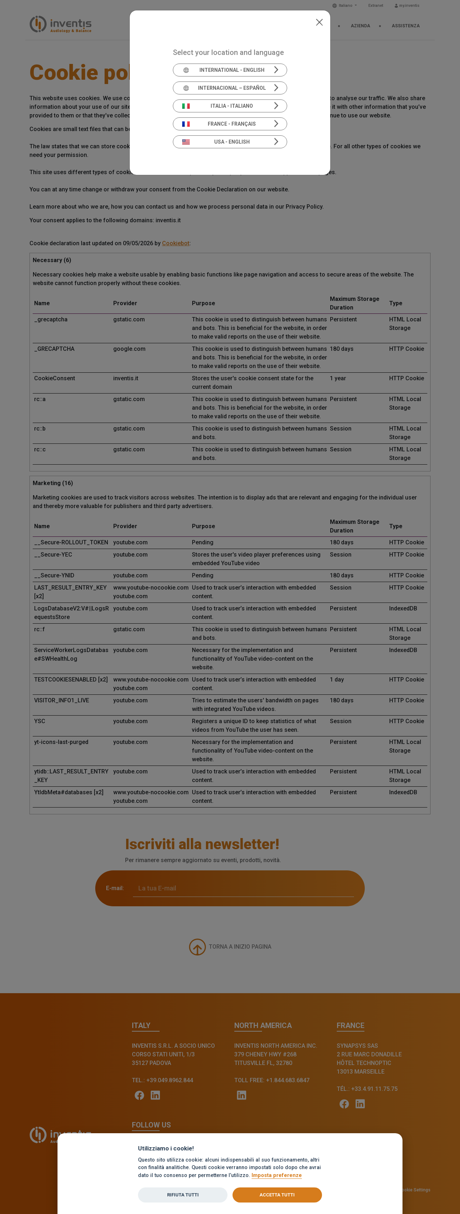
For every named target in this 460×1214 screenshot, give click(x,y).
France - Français (219, 124)
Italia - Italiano (217, 106)
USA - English (216, 142)
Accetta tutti (277, 1194)
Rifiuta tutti (183, 1194)
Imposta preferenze (277, 1175)
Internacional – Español (224, 88)
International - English (223, 70)
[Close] (319, 21)
